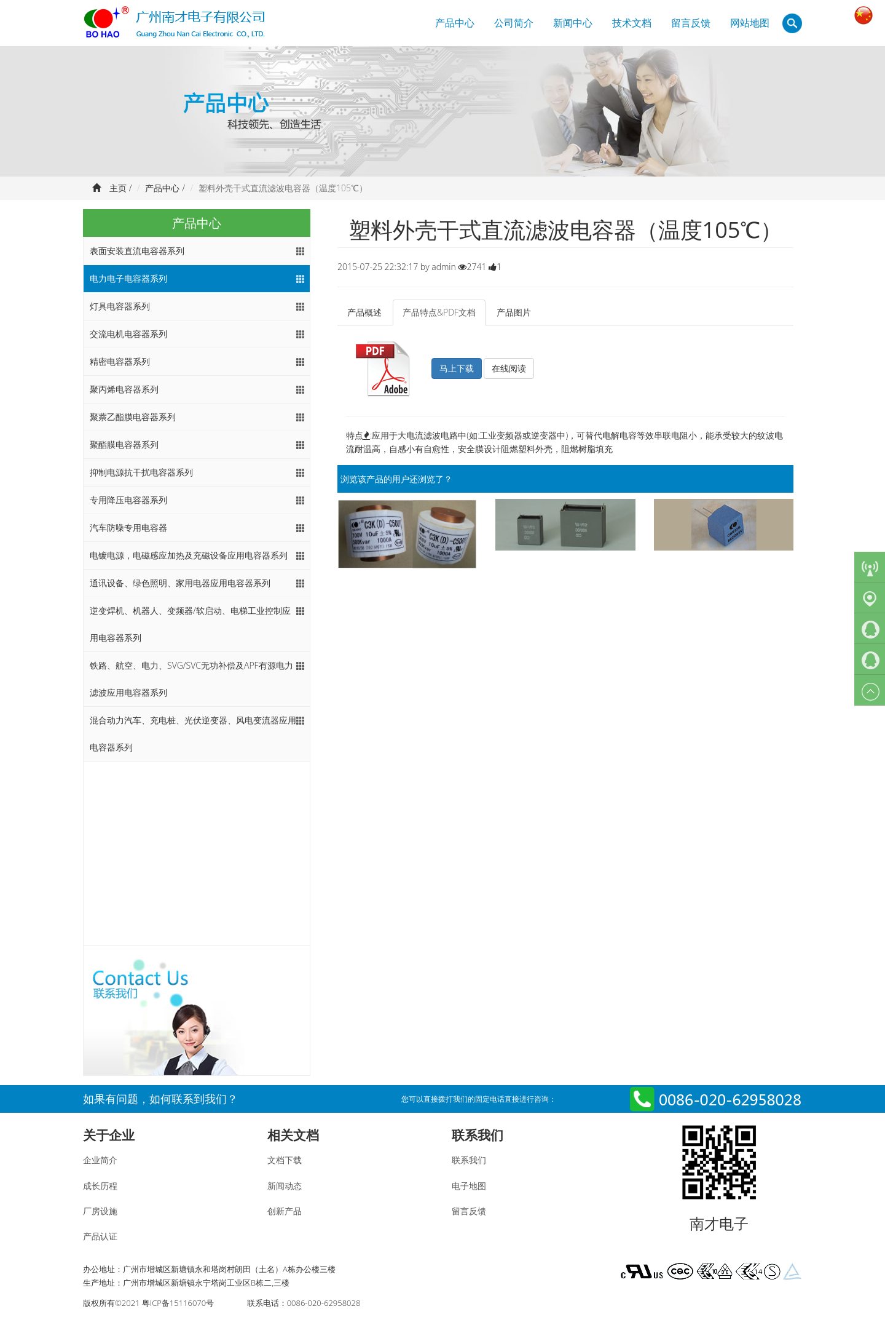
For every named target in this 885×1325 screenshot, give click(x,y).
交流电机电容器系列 (128, 334)
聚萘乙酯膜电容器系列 (133, 417)
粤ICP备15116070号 (178, 1302)
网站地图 (749, 23)
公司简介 (513, 23)
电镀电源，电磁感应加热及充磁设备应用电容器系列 (189, 555)
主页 (118, 188)
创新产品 (284, 1211)
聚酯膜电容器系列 (124, 444)
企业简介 (100, 1160)
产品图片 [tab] (514, 312)
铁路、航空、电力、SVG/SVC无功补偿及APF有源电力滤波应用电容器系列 (191, 678)
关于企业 (109, 1135)
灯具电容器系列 (120, 306)
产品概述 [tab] (364, 312)
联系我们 (477, 1135)
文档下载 (284, 1160)
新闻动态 (284, 1186)
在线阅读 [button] (509, 368)
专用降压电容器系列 (128, 500)
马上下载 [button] (456, 368)
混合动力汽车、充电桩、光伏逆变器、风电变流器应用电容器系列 (193, 733)
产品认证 (100, 1236)
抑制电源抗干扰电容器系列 (141, 472)
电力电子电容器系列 (128, 278)
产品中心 (454, 23)
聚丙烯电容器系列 (124, 389)
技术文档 (631, 23)
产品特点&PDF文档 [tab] (439, 312)
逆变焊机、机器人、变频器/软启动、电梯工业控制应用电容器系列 (190, 624)
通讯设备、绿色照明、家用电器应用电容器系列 (180, 583)
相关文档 (293, 1135)
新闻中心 (572, 23)
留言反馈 (690, 23)
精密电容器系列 (120, 361)
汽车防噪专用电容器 (128, 527)
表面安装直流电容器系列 (137, 251)
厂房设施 (100, 1211)
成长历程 (100, 1186)
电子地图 (469, 1186)
